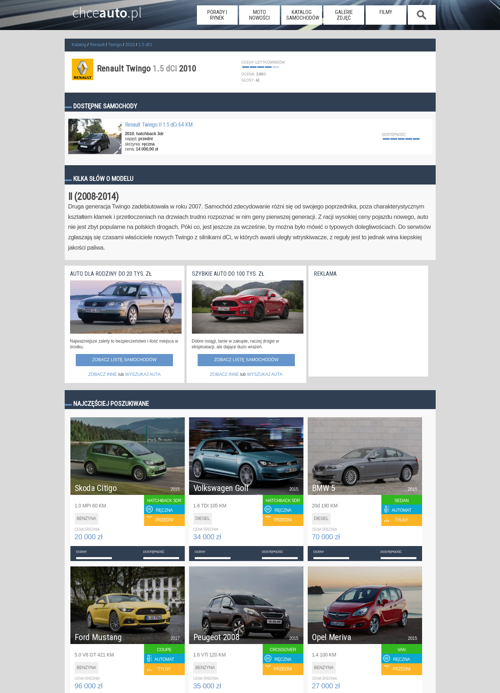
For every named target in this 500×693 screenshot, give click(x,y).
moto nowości (259, 15)
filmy (386, 12)
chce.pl (99, 10)
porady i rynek (217, 15)
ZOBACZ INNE (102, 374)
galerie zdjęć (344, 15)
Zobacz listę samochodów (124, 359)
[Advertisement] (367, 325)
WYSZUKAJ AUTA (142, 374)
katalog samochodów (302, 15)
